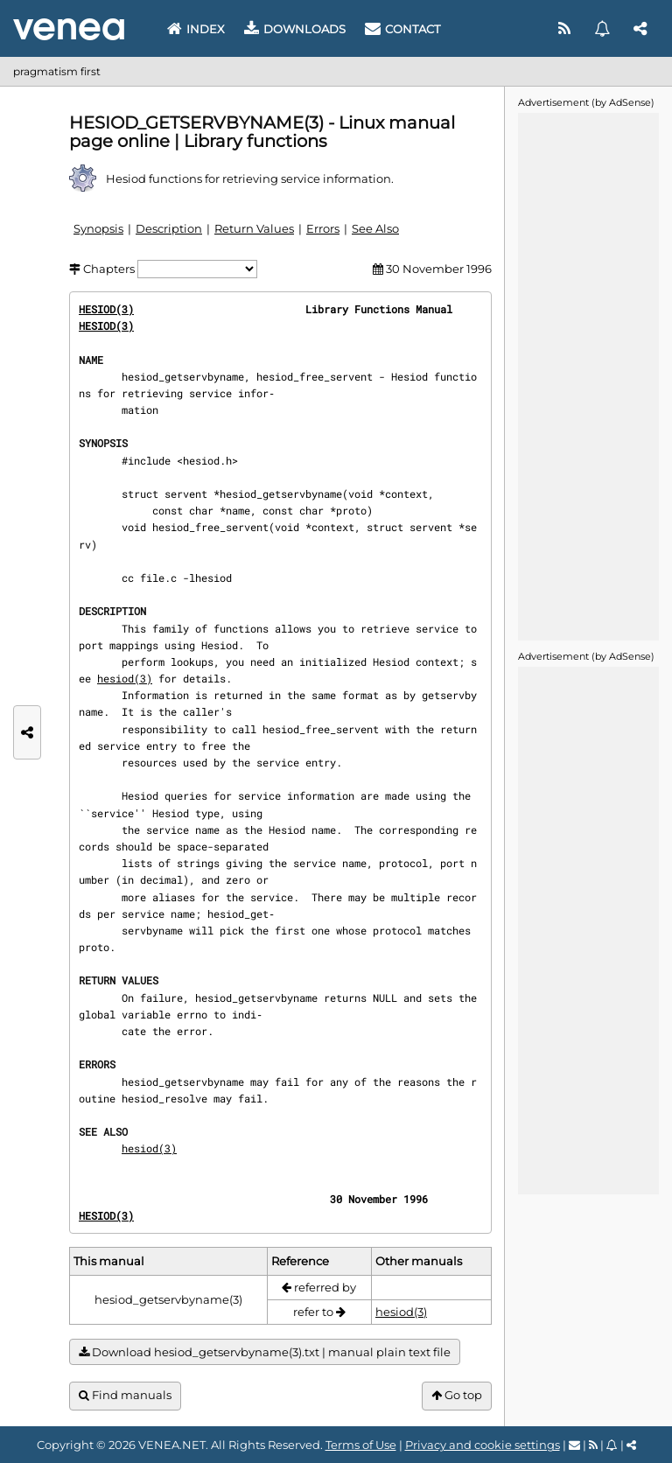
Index (196, 29)
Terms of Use (361, 1445)
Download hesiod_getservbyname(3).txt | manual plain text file (265, 1352)
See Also (375, 228)
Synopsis (98, 228)
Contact (402, 29)
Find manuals (125, 1395)
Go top (456, 1395)
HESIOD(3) (106, 309)
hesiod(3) (124, 678)
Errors (323, 228)
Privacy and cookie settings (482, 1445)
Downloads (295, 29)
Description (169, 228)
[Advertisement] (588, 375)
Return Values (254, 228)
